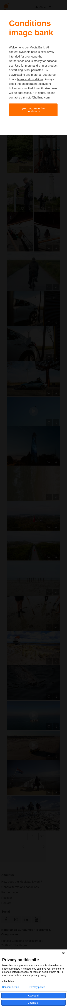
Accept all (33, 995)
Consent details (10, 987)
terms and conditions (30, 79)
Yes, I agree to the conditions (33, 110)
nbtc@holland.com (38, 97)
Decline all (33, 1002)
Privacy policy (37, 987)
